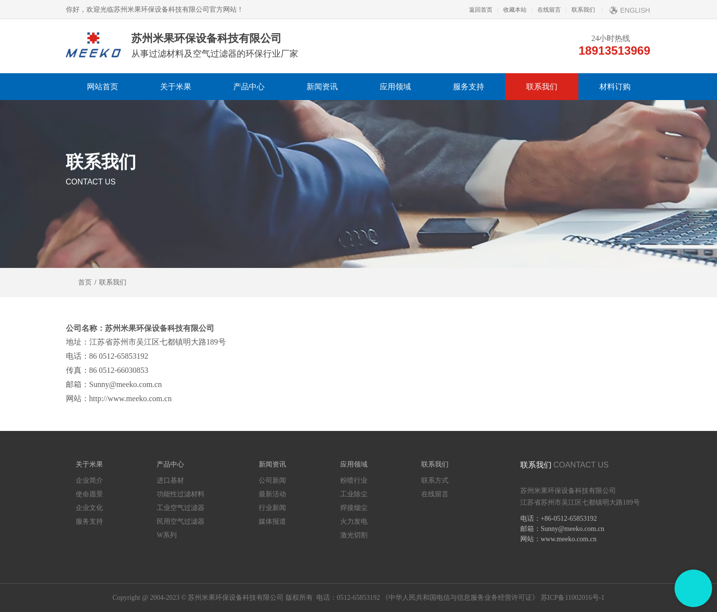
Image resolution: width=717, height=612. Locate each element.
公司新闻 (272, 480)
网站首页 (102, 86)
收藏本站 (509, 10)
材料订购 (615, 86)
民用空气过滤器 (181, 521)
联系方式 (435, 480)
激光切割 (354, 535)
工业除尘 (354, 494)
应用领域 (395, 86)
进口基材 (170, 480)
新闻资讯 (322, 86)
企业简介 (89, 480)
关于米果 (175, 86)
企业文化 (89, 507)
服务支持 (468, 86)
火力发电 (354, 521)
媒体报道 (272, 521)
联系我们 (578, 10)
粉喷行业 (354, 480)
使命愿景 (89, 494)
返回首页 (480, 9)
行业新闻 (272, 507)
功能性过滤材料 (181, 494)
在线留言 (544, 10)
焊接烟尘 (354, 507)
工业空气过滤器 (181, 507)
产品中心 (249, 86)
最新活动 (272, 494)
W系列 (167, 535)
